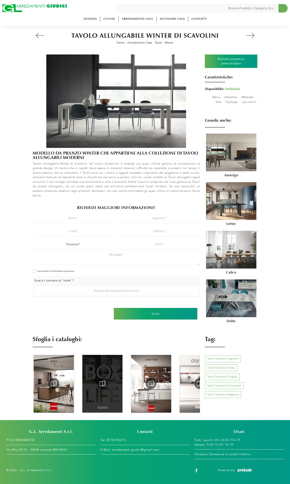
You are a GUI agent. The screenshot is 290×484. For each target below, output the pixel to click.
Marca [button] (216, 97)
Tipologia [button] (231, 102)
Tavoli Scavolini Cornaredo (224, 386)
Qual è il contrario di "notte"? (54, 280)
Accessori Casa (172, 19)
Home (120, 43)
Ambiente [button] (230, 97)
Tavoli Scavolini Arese (221, 368)
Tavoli (158, 43)
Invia (155, 314)
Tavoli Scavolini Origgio (222, 376)
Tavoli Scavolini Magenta (223, 394)
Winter (169, 43)
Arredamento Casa (137, 19)
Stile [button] (218, 102)
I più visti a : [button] (249, 102)
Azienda (90, 19)
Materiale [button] (247, 97)
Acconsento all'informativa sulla (56, 271)
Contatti (199, 19)
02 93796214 (116, 440)
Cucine (109, 19)
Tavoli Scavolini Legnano (223, 359)
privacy (71, 271)
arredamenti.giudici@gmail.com (136, 450)
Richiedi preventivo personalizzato (231, 61)
